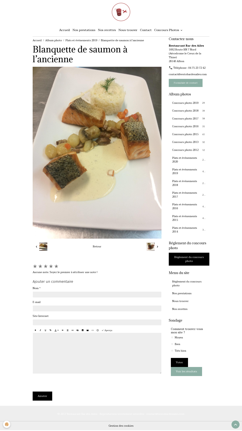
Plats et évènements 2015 (189, 220)
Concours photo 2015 (189, 135)
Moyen (179, 340)
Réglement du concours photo (189, 261)
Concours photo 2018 (189, 111)
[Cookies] (7, 424)
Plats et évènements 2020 (189, 161)
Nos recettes (107, 30)
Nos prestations (84, 30)
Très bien (180, 353)
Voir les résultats (186, 374)
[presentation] (57, 383)
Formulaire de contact (186, 83)
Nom (36, 289)
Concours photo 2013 (189, 143)
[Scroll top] (235, 424)
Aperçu (107, 331)
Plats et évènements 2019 (81, 41)
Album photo (53, 41)
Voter (179, 365)
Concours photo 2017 (189, 119)
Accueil (64, 30)
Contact (146, 30)
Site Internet (41, 317)
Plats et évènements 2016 (189, 208)
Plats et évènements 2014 (189, 232)
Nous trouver (127, 30)
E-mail (37, 303)
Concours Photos (167, 30)
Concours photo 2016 (189, 127)
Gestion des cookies (121, 426)
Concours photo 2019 (189, 103)
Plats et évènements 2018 (189, 184)
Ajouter (42, 396)
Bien (177, 347)
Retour (97, 247)
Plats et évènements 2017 (189, 196)
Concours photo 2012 (189, 151)
